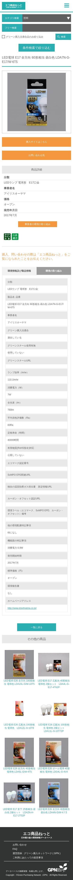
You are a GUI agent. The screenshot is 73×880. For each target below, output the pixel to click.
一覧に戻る (36, 627)
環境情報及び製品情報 (19, 271)
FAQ (15, 849)
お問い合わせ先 (36, 155)
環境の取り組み (54, 271)
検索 (61, 36)
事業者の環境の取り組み (37, 224)
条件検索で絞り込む (37, 47)
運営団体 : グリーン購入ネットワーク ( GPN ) (37, 853)
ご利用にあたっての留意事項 (28, 857)
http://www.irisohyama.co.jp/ (22, 608)
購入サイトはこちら (36, 142)
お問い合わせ (20, 844)
